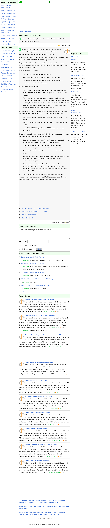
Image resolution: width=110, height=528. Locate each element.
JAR (45, 514)
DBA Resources (6, 56)
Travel (52, 516)
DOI (41, 516)
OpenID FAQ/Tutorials (8, 22)
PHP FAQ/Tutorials (7, 19)
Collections (37, 508)
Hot (25, 508)
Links (27, 516)
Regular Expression (8, 73)
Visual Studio (49, 504)
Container (31, 502)
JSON (55, 502)
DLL (49, 514)
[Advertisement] (9, 119)
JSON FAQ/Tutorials (8, 13)
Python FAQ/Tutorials (8, 16)
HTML (50, 502)
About (30, 508)
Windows (40, 514)
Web (56, 504)
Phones (46, 516)
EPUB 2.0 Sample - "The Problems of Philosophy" (38, 280)
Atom (60, 508)
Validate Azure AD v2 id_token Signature (35, 208)
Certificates (61, 514)
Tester (21, 514)
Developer (28, 514)
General (28, 31)
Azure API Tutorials (7, 38)
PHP (27, 504)
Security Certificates (8, 70)
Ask (25, 510)
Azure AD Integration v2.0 (29, 214)
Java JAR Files (6, 62)
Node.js (22, 504)
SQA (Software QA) (8, 51)
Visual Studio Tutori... (78, 75)
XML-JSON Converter (8, 11)
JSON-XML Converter (8, 8)
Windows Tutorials (7, 59)
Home (21, 31)
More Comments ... (25, 293)
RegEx (21, 516)
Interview (49, 508)
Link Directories (6, 76)
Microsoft (61, 502)
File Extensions (6, 67)
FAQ (43, 508)
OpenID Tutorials (28, 218)
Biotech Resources (7, 81)
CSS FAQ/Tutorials (7, 30)
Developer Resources (8, 53)
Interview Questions (8, 44)
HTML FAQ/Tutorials (8, 27)
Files (54, 514)
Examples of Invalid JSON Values (32, 259)
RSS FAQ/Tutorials (7, 33)
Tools (41, 504)
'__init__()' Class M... (78, 131)
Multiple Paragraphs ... (79, 92)
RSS (37, 504)
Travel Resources (7, 87)
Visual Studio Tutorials (9, 35)
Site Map (65, 508)
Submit (39, 251)
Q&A (31, 516)
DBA (34, 514)
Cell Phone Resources (8, 84)
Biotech (36, 516)
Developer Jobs (6, 41)
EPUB (38, 502)
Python (32, 504)
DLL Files (4, 64)
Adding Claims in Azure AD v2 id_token (34, 211)
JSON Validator (6, 5)
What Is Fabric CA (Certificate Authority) (35, 287)
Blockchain (23, 502)
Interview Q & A (6, 78)
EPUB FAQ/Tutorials (8, 24)
